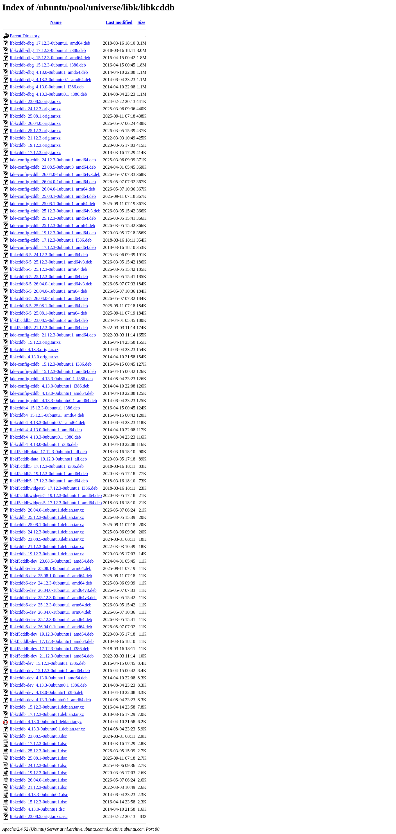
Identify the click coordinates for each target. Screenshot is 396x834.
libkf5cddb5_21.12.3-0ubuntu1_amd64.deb (49, 327)
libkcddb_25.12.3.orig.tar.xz (35, 130)
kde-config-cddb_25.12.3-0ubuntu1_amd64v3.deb (55, 210)
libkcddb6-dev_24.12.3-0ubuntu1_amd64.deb (51, 583)
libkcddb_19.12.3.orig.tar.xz (35, 145)
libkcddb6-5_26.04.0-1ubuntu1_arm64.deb (48, 291)
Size (141, 22)
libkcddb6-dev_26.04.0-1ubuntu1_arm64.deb (50, 612)
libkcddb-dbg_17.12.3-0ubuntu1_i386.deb (48, 50)
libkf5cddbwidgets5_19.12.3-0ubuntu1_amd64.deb (56, 495)
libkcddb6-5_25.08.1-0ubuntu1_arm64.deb (48, 313)
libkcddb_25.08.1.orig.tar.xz (35, 116)
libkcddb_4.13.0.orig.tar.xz (34, 356)
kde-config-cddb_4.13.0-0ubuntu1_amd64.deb (52, 393)
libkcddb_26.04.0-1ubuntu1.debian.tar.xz (47, 510)
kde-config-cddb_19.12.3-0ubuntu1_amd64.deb (53, 232)
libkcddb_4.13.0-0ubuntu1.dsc (37, 809)
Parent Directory (25, 35)
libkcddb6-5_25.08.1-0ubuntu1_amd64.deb (49, 305)
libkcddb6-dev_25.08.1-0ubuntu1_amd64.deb (51, 575)
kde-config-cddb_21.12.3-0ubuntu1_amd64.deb (53, 335)
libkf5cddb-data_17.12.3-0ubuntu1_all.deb (48, 451)
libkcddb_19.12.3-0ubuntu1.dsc (38, 772)
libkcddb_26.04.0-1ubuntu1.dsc (38, 780)
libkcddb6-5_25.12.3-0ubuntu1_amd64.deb (49, 276)
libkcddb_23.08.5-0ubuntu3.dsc (38, 736)
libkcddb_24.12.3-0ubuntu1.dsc (38, 765)
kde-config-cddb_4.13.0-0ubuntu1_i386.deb (49, 386)
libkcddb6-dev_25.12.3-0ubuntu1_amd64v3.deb (53, 597)
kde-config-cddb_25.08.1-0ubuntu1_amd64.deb (53, 196)
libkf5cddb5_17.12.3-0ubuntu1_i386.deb (47, 466)
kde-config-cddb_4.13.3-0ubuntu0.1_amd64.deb (53, 400)
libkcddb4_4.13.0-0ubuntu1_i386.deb (44, 444)
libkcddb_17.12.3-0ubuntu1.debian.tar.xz (47, 714)
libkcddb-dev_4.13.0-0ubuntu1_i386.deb (46, 692)
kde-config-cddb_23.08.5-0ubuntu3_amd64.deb (53, 167)
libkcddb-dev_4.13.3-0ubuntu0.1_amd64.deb (50, 699)
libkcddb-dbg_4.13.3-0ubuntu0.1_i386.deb (48, 94)
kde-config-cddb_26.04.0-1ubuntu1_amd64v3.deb (55, 174)
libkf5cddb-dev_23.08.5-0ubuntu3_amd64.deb (52, 561)
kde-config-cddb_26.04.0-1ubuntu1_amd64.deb (53, 181)
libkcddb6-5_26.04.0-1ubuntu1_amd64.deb (49, 298)
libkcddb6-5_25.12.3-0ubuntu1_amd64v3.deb (51, 262)
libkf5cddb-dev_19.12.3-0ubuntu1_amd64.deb (52, 634)
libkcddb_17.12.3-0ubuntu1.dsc (38, 743)
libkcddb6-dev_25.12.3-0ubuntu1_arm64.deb (50, 604)
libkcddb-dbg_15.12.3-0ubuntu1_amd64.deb (50, 57)
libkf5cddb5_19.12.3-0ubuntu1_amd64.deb (49, 473)
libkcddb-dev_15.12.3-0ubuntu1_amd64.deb (50, 670)
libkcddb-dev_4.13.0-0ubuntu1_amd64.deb (49, 677)
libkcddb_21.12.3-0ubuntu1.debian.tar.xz (47, 546)
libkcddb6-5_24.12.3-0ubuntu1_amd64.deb (49, 254)
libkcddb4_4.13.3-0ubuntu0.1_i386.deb (45, 437)
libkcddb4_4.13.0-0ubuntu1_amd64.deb (46, 429)
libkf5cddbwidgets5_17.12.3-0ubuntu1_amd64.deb (56, 502)
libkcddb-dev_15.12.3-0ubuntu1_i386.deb (48, 663)
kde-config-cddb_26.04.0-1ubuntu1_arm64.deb (52, 189)
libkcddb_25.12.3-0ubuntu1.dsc (38, 750)
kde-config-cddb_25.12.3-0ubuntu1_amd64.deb (53, 218)
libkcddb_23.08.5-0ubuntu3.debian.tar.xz (47, 539)
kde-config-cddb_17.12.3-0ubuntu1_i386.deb (51, 240)
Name (56, 22)
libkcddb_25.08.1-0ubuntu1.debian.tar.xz (47, 524)
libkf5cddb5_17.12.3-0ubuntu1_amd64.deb (49, 480)
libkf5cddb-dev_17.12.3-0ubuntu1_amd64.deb (52, 641)
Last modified (119, 22)
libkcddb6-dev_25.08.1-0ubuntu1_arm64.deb (50, 568)
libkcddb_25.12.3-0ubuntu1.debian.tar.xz (47, 517)
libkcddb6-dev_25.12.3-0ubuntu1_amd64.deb (51, 619)
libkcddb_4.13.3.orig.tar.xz (34, 349)
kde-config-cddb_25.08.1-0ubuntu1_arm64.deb (52, 203)
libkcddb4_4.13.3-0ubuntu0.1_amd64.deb (47, 422)
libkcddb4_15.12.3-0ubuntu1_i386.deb (45, 407)
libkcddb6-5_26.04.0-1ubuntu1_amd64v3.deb (51, 283)
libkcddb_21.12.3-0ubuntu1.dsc (38, 787)
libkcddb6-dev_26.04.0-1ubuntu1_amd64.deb (51, 626)
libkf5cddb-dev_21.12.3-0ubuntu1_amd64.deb (52, 656)
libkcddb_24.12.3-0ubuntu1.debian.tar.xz (47, 532)
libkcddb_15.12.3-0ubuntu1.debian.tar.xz (47, 707)
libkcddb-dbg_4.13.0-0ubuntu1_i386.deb (47, 86)
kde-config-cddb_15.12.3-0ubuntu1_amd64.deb (53, 371)
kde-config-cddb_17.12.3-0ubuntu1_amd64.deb (53, 247)
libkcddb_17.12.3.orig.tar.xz (35, 152)
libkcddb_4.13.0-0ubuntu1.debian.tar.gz (46, 721)
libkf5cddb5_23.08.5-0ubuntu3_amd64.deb (49, 320)
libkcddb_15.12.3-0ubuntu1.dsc (38, 801)
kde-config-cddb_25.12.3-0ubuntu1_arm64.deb (52, 225)
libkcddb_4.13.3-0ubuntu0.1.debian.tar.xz (47, 729)
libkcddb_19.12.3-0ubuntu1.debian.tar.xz (47, 553)
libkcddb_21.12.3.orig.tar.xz (35, 138)
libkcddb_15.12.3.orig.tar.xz (35, 342)
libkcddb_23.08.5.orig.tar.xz (35, 101)
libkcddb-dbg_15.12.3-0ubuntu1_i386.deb (48, 65)
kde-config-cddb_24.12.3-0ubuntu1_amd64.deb (53, 159)
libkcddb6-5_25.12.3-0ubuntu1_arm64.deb (48, 269)
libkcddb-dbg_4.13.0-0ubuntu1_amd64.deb (49, 72)
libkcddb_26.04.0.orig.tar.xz (35, 123)
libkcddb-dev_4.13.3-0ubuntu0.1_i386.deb (48, 685)
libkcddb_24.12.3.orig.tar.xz (35, 108)
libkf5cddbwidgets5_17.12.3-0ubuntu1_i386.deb (53, 488)
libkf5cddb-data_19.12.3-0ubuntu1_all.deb (48, 459)
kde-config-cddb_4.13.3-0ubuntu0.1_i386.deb (51, 378)
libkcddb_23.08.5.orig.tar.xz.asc (38, 816)
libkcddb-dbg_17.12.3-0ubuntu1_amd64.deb (50, 43)
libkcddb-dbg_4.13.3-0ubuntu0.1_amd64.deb (50, 79)
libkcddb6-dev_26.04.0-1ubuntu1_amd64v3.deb (53, 590)
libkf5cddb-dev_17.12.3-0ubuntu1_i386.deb (49, 648)
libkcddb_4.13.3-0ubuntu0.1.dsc (39, 794)
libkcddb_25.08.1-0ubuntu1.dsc (38, 758)
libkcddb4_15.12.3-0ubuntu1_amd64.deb (47, 415)
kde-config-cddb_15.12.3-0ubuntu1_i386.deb (51, 364)
